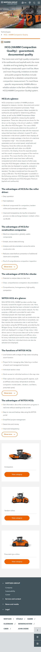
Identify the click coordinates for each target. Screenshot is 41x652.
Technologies (5, 32)
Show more (9, 267)
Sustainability (10, 591)
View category (17, 474)
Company (8, 588)
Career (7, 595)
